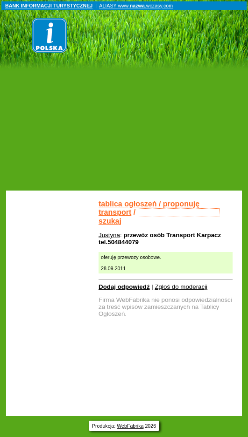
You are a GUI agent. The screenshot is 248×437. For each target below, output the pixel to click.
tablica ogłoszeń (127, 204)
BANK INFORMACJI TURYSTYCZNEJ (48, 5)
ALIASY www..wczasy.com (136, 5)
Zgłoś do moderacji (181, 286)
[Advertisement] (124, 120)
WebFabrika (130, 426)
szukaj (110, 221)
